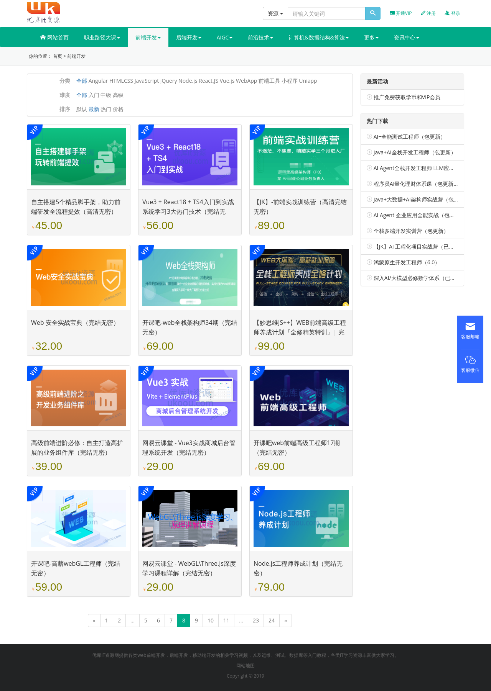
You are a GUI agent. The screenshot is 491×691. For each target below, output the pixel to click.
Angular (98, 80)
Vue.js (227, 80)
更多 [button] (371, 37)
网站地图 (245, 665)
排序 (64, 109)
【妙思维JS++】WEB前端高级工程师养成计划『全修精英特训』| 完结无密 (300, 332)
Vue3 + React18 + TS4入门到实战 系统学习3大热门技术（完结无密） (188, 211)
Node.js (187, 80)
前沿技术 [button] (260, 37)
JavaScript (147, 80)
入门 (94, 94)
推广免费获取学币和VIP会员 (407, 97)
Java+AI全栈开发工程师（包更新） (415, 152)
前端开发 (76, 56)
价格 (118, 109)
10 (211, 620)
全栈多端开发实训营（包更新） (411, 230)
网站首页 (54, 37)
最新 (94, 109)
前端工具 (269, 80)
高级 (118, 94)
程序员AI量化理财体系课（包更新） (416, 183)
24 (272, 620)
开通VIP (401, 13)
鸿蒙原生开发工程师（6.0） (407, 262)
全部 (81, 80)
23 (256, 620)
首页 (57, 56)
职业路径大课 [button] (102, 37)
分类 (64, 80)
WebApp (246, 80)
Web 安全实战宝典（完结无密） (75, 322)
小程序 (290, 80)
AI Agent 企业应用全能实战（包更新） (420, 215)
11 (226, 620)
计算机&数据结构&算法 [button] (318, 37)
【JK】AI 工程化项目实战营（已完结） (419, 246)
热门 (106, 109)
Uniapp (308, 80)
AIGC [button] (225, 37)
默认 (81, 109)
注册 (428, 13)
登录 (452, 13)
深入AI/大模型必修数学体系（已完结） (420, 278)
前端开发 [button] (148, 37)
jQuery (168, 80)
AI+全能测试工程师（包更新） (410, 136)
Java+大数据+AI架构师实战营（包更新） (422, 199)
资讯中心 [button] (406, 37)
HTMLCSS (121, 80)
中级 (106, 94)
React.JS (208, 80)
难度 (64, 94)
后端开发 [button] (188, 37)
